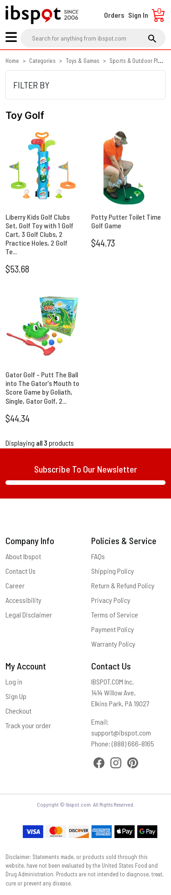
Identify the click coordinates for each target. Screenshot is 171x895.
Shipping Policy (112, 570)
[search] (152, 38)
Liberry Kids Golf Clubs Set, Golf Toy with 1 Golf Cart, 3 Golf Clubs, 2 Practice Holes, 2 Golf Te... (39, 234)
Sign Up (15, 696)
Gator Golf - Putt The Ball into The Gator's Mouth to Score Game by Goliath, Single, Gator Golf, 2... (42, 387)
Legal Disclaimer (28, 614)
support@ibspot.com (121, 732)
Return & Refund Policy (123, 585)
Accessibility (23, 600)
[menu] (12, 37)
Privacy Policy (110, 600)
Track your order (28, 725)
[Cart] (159, 17)
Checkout (18, 710)
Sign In (138, 14)
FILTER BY (31, 84)
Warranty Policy (113, 643)
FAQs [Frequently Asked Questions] (98, 556)
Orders (114, 14)
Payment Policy (112, 629)
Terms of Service (114, 614)
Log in (13, 681)
